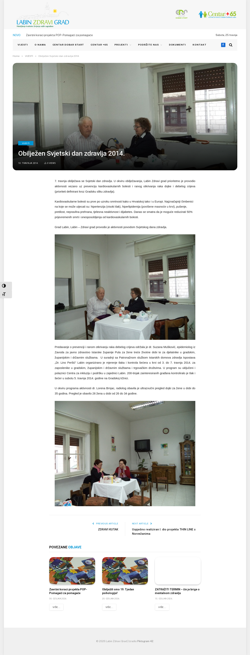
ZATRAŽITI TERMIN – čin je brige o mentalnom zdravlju (177, 591)
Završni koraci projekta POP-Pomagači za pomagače (59, 35)
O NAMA (40, 44)
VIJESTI (23, 44)
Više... (56, 607)
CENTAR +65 (99, 44)
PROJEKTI (121, 44)
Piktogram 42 (145, 641)
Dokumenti (177, 44)
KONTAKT (199, 44)
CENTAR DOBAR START (68, 44)
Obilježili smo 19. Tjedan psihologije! (118, 591)
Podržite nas (148, 44)
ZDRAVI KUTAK (108, 529)
